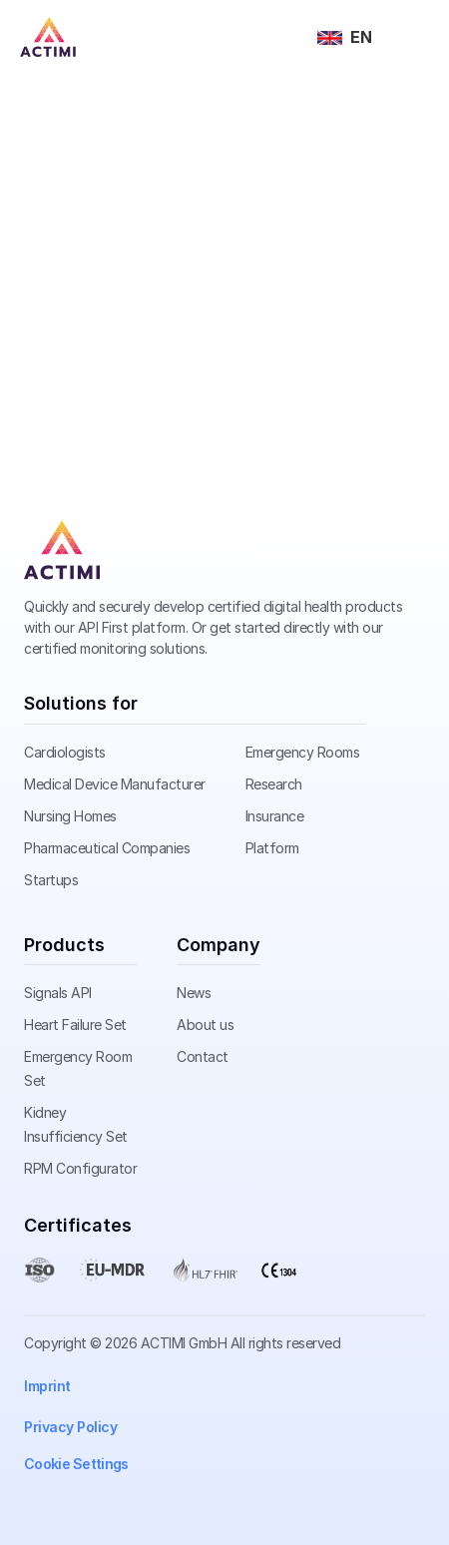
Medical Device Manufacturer (115, 783)
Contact (202, 1056)
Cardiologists (65, 752)
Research (273, 783)
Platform (272, 847)
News (194, 992)
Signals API (58, 992)
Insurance (274, 815)
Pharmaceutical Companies (107, 847)
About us (205, 1024)
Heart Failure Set (75, 1024)
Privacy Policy (70, 1426)
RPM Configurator (80, 1168)
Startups (51, 879)
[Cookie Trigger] (76, 1464)
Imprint (47, 1385)
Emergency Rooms (302, 752)
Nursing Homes (70, 815)
